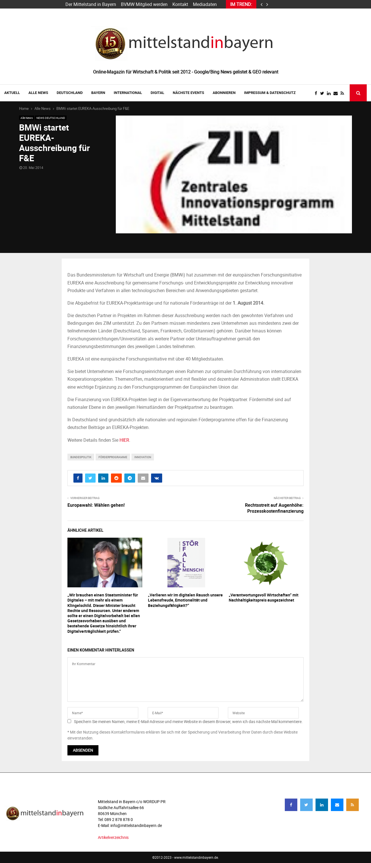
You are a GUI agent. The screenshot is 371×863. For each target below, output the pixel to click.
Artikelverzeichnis (113, 837)
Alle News (38, 93)
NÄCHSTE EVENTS (188, 93)
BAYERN (98, 93)
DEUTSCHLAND (70, 93)
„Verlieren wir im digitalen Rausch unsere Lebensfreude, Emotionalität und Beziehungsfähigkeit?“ (185, 600)
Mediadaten (205, 4)
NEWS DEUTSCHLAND (50, 118)
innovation (142, 457)
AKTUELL (12, 93)
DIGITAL (157, 93)
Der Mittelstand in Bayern (90, 4)
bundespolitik (80, 457)
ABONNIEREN (224, 93)
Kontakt (180, 4)
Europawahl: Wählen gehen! (96, 505)
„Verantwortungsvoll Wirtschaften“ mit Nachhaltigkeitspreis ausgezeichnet (263, 597)
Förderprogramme (112, 457)
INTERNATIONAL (128, 93)
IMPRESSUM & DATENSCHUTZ (270, 93)
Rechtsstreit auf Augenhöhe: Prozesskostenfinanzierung (274, 508)
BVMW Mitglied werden (144, 4)
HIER (124, 440)
